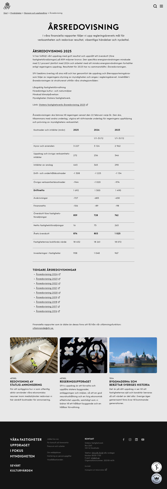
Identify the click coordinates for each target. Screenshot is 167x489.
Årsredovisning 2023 (47, 279)
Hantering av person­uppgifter (59, 456)
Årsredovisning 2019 (46, 297)
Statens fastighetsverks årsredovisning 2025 (62, 105)
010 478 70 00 (97, 453)
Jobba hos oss (53, 439)
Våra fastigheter (26, 439)
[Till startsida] (7, 6)
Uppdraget (20, 445)
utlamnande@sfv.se (43, 328)
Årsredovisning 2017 (46, 307)
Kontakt (88, 466)
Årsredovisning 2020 (47, 293)
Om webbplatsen (54, 453)
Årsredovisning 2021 (46, 288)
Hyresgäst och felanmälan (96, 469)
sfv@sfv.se (95, 458)
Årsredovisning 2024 (47, 274)
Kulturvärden (21, 470)
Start (6, 13)
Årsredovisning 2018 (46, 302)
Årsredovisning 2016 (46, 311)
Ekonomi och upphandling (35, 13)
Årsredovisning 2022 (47, 283)
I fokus (16, 451)
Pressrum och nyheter (56, 446)
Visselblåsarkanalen (55, 460)
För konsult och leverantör (58, 443)
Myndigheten (16, 13)
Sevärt (15, 465)
